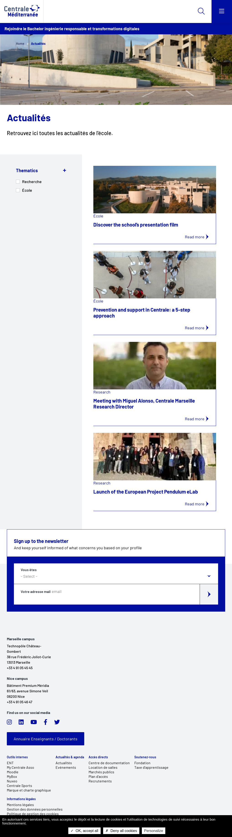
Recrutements (100, 781)
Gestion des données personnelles (35, 809)
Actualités (64, 763)
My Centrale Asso (20, 767)
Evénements (66, 767)
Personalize (153, 831)
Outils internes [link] (17, 757)
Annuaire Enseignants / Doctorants (45, 738)
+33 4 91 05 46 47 (19, 702)
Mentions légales (20, 804)
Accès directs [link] (98, 757)
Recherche (32, 181)
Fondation (142, 763)
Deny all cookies (121, 831)
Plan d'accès (98, 776)
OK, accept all (84, 831)
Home (20, 43)
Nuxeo (12, 781)
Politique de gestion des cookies (33, 814)
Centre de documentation (109, 763)
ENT (10, 763)
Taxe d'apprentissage (151, 767)
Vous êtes (29, 570)
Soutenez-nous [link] (145, 757)
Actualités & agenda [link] (70, 757)
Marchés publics (101, 772)
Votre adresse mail (36, 591)
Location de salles (103, 767)
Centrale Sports (19, 785)
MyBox (12, 776)
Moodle (12, 772)
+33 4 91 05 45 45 (20, 668)
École (27, 190)
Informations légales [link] (21, 799)
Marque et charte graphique (29, 790)
